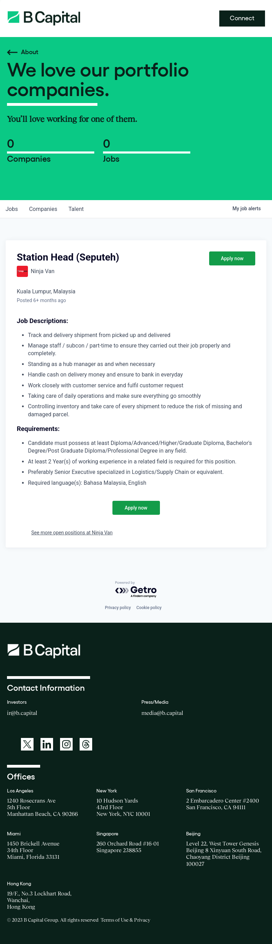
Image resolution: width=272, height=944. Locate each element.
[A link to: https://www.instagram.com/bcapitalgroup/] (66, 744)
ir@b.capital (22, 713)
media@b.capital (162, 713)
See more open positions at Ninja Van (72, 532)
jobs (12, 209)
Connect (242, 18)
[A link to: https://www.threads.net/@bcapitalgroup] (86, 744)
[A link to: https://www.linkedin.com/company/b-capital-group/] (47, 744)
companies (43, 209)
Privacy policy (118, 607)
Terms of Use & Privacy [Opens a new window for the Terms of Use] (125, 920)
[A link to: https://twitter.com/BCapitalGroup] (27, 744)
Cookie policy (149, 607)
